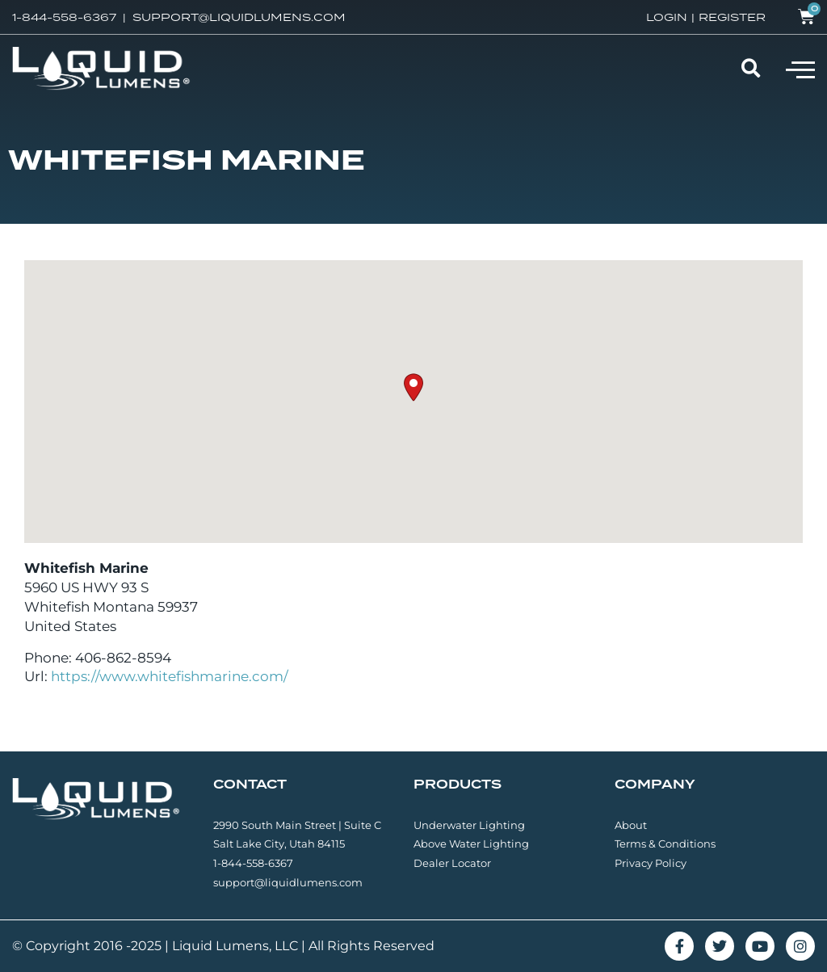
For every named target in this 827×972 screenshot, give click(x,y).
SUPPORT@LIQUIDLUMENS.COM (239, 17)
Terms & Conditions (665, 843)
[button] (800, 68)
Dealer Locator (452, 862)
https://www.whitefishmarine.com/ (169, 676)
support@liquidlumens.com (288, 882)
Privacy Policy (650, 862)
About (631, 824)
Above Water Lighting (471, 843)
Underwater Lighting (469, 824)
